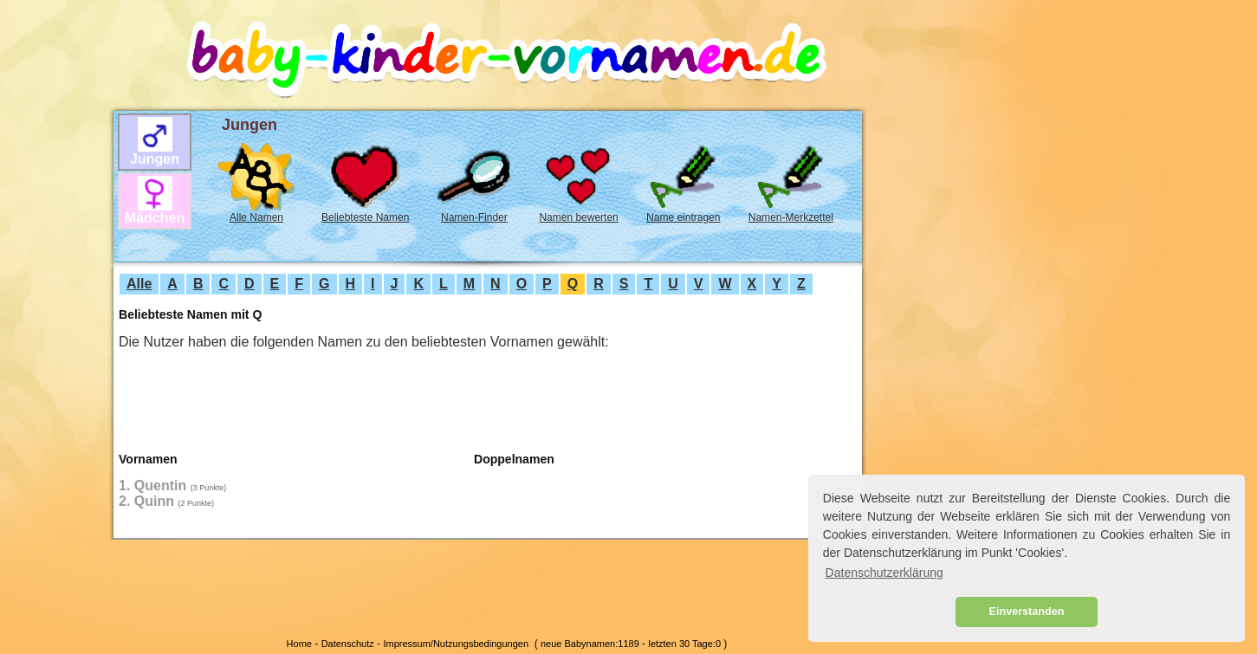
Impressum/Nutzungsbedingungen (455, 643)
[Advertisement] (53, 304)
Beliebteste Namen (365, 217)
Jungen (154, 159)
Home (299, 643)
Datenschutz (347, 643)
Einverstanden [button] (1027, 611)
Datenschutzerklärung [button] (884, 573)
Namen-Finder (474, 217)
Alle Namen (256, 217)
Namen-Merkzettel (790, 217)
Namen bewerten (578, 217)
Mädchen (155, 217)
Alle (139, 283)
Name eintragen (683, 217)
